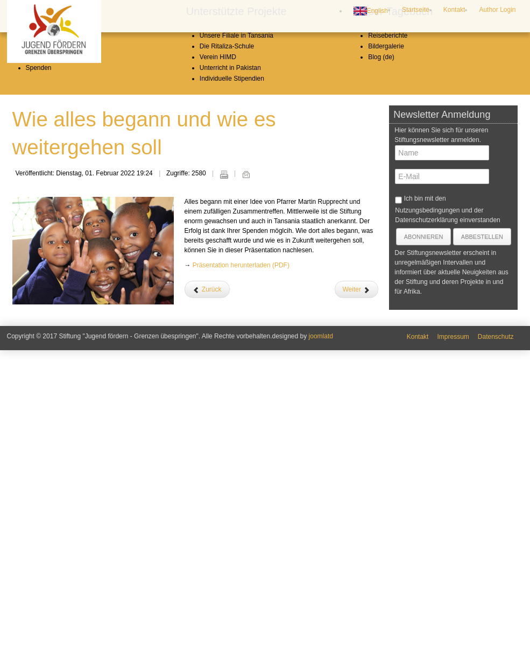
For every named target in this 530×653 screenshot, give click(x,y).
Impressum (453, 639)
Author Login (497, 9)
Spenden (39, 370)
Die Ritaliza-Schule (227, 349)
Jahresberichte (47, 360)
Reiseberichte (387, 338)
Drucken (224, 477)
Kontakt (454, 9)
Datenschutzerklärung (426, 523)
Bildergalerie (386, 349)
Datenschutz (496, 639)
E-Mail (246, 477)
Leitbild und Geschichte (59, 338)
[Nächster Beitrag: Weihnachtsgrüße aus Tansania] (357, 592)
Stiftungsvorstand (51, 349)
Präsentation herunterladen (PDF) (241, 568)
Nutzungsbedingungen (427, 513)
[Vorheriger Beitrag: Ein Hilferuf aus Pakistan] (207, 592)
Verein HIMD (218, 360)
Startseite (415, 9)
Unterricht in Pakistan (230, 370)
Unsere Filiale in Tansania (236, 338)
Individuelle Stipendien (232, 381)
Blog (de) (381, 360)
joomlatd (321, 639)
